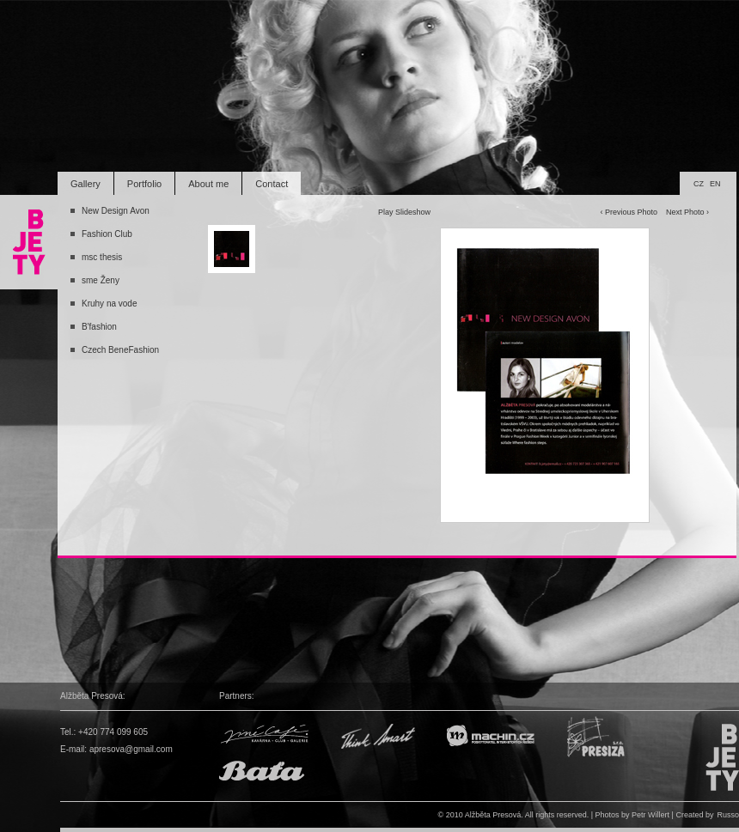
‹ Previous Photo (628, 212)
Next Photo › (687, 212)
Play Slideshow (404, 212)
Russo (728, 815)
